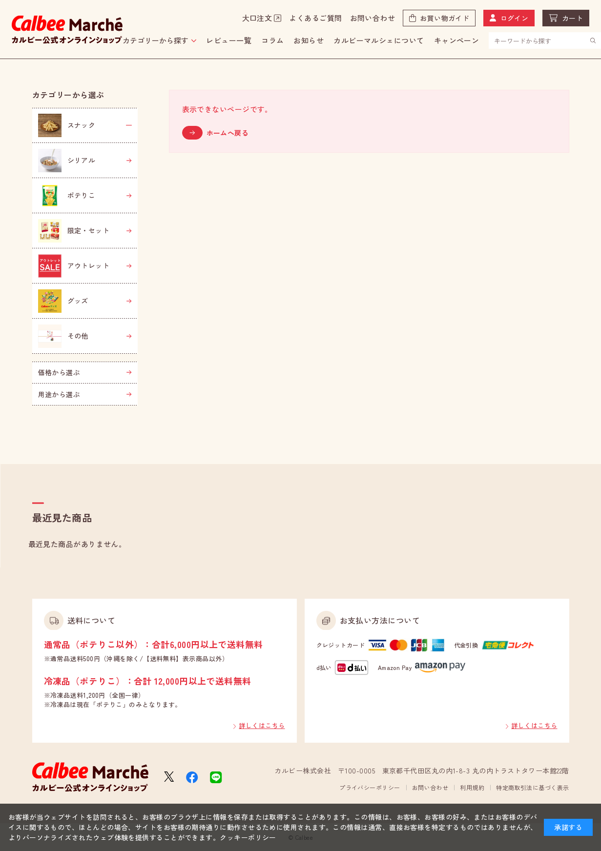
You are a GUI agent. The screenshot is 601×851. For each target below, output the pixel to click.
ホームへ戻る (228, 133)
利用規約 (472, 787)
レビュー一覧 (228, 40)
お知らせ (308, 40)
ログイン (514, 18)
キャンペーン (456, 40)
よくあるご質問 (315, 18)
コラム (272, 40)
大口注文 (257, 18)
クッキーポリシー (248, 837)
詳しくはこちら (262, 725)
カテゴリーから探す (155, 40)
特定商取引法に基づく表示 (532, 787)
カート (572, 18)
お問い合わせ (372, 18)
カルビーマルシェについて (378, 40)
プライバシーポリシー (369, 787)
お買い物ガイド (444, 18)
